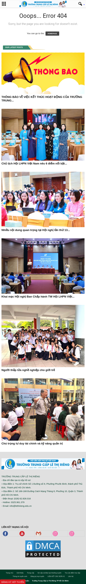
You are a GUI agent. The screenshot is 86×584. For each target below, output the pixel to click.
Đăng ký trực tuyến (37, 576)
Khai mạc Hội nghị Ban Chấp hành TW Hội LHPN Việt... (37, 296)
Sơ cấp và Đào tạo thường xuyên (49, 573)
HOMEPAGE (52, 33)
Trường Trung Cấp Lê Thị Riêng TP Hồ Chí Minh (50, 581)
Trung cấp (30, 573)
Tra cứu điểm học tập (72, 573)
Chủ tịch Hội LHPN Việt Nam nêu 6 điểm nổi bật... (34, 163)
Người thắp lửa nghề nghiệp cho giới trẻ (28, 370)
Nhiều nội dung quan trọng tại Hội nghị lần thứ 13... (35, 230)
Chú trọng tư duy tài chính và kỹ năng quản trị (32, 443)
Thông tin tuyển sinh (20, 576)
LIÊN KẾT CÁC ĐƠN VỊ (56, 576)
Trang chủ (9, 573)
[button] (80, 4)
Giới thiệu (20, 573)
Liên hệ (70, 576)
